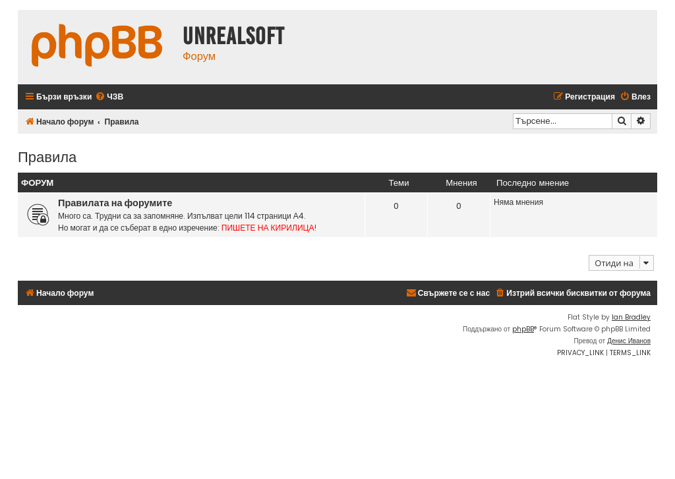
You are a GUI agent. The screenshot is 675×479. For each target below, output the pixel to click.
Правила (47, 156)
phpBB (523, 329)
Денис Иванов (629, 341)
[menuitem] (109, 97)
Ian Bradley (631, 317)
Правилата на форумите (115, 203)
